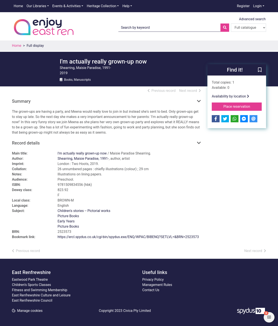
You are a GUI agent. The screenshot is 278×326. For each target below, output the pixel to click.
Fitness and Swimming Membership (39, 290)
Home (18, 6)
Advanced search (252, 19)
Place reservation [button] (242, 106)
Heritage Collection (101, 6)
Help (125, 6)
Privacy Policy (153, 279)
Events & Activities (66, 6)
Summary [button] (21, 101)
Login (257, 6)
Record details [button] (26, 143)
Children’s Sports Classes (31, 285)
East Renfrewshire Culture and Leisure (41, 295)
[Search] (224, 28)
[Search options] (248, 28)
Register (243, 6)
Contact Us (150, 290)
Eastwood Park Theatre (30, 279)
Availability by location (230, 96)
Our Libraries (36, 6)
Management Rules (157, 285)
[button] (260, 70)
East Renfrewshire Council (32, 300)
